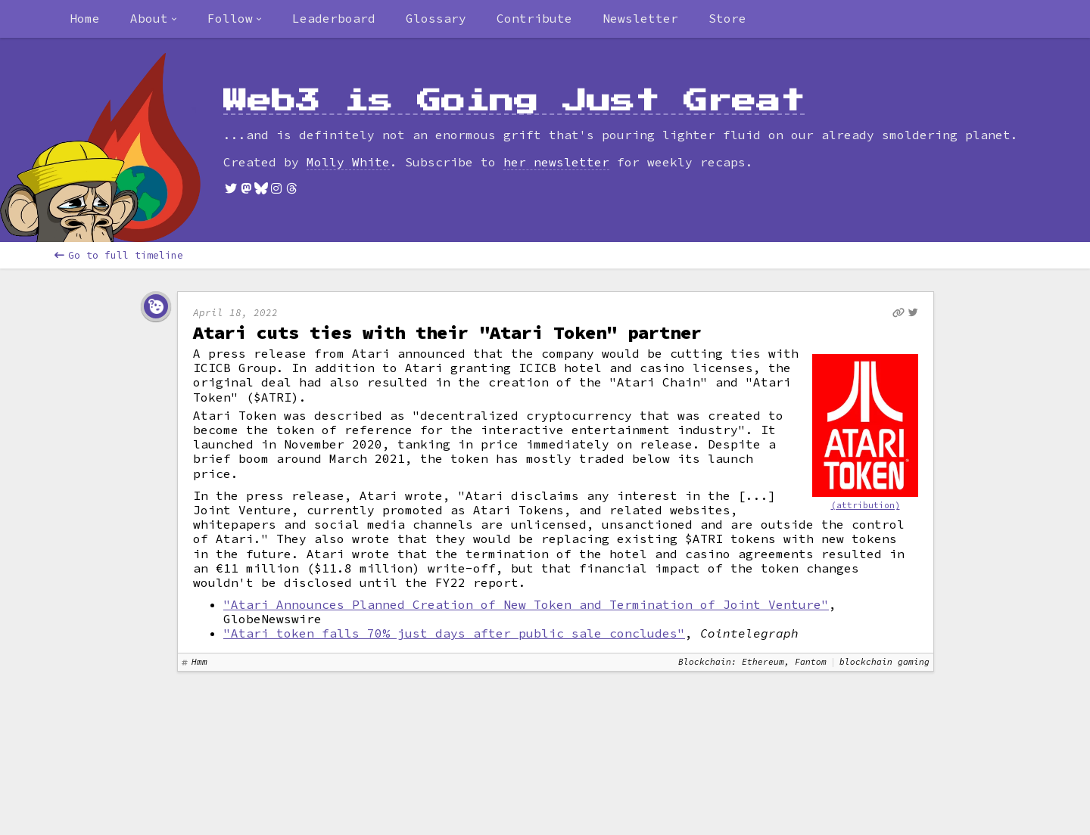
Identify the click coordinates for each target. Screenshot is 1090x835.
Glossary (436, 18)
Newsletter (640, 18)
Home (85, 18)
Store (727, 18)
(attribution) (865, 505)
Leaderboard (333, 18)
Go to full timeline (118, 255)
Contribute (534, 18)
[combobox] (153, 19)
